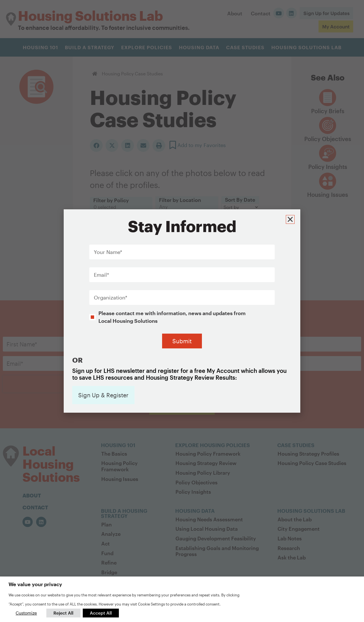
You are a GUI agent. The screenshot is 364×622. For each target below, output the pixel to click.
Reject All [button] (63, 612)
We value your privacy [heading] (35, 584)
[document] (182, 311)
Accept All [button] (101, 612)
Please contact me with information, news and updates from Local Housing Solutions (172, 293)
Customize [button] (26, 612)
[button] (291, 195)
